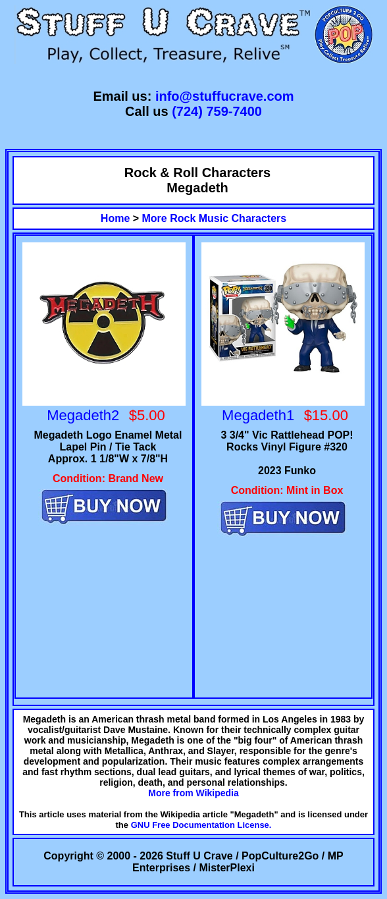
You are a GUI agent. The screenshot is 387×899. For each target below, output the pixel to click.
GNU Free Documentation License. (201, 825)
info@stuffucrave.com (224, 96)
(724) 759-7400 (217, 111)
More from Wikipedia (193, 793)
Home (115, 218)
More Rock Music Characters (214, 218)
